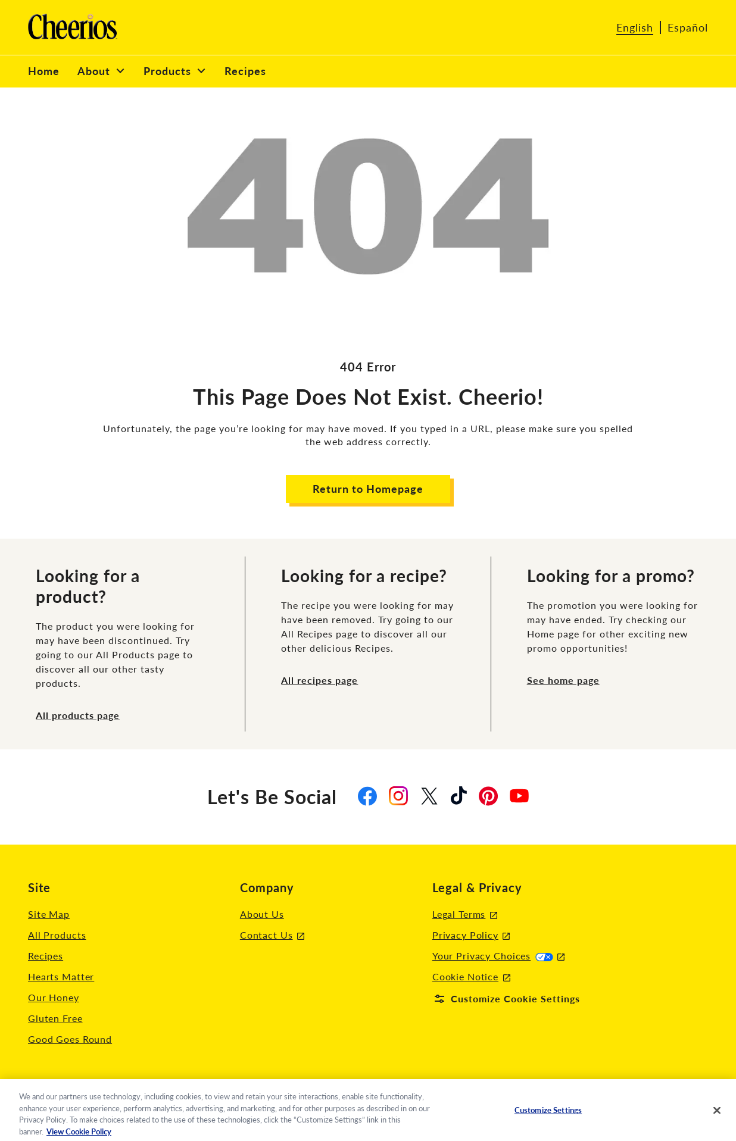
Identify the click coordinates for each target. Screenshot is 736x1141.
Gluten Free (55, 1018)
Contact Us (272, 935)
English (634, 27)
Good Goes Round (70, 1039)
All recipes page (319, 680)
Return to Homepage (368, 488)
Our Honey (53, 997)
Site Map (49, 914)
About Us (262, 914)
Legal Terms (464, 914)
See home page (563, 680)
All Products (57, 934)
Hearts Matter (61, 976)
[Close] (717, 1115)
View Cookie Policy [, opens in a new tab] (78, 1135)
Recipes (45, 955)
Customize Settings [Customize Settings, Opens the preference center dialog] (548, 1114)
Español (688, 27)
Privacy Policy (471, 935)
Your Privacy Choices (498, 955)
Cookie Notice (471, 977)
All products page (78, 715)
